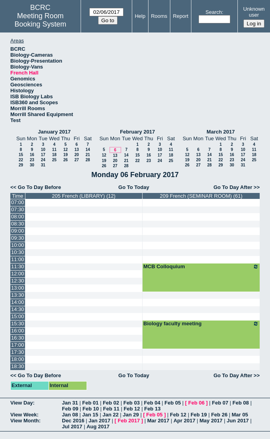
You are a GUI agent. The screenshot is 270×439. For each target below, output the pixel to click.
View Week (23, 415)
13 (76, 149)
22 (21, 160)
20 (76, 155)
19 (65, 155)
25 (54, 160)
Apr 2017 (184, 421)
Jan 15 (90, 415)
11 (54, 149)
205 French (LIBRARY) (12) (84, 196)
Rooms (159, 16)
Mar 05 (239, 415)
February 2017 (137, 132)
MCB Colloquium (201, 266)
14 (87, 149)
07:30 (17, 209)
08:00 (17, 217)
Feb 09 (70, 409)
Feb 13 (152, 409)
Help (140, 16)
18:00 (17, 359)
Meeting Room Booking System (40, 20)
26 (65, 160)
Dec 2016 (73, 421)
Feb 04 (152, 403)
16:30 (17, 338)
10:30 (17, 252)
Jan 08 (70, 415)
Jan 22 (110, 415)
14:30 (17, 309)
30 (32, 165)
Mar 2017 (158, 421)
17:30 (17, 352)
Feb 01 (90, 403)
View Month (24, 421)
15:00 (17, 316)
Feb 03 (131, 403)
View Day (21, 403)
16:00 (17, 331)
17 (43, 155)
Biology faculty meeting (201, 324)
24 (43, 160)
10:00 (17, 245)
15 (21, 155)
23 (32, 160)
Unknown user (253, 12)
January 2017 (54, 132)
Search (214, 12)
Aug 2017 (98, 426)
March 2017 (220, 132)
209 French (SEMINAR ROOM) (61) (201, 196)
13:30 (17, 295)
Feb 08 (241, 403)
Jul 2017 (72, 426)
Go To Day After (233, 187)
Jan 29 (131, 415)
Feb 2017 (129, 421)
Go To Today (133, 187)
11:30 (17, 266)
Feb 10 (91, 409)
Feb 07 (220, 403)
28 (87, 160)
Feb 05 (172, 403)
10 (43, 149)
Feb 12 (131, 409)
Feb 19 (199, 415)
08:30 (17, 224)
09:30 (17, 238)
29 (21, 165)
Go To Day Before (39, 187)
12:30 (17, 281)
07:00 (17, 202)
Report (180, 16)
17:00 (17, 345)
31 (43, 165)
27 (76, 160)
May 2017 (211, 421)
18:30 (17, 366)
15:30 (17, 323)
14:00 (17, 302)
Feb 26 (219, 415)
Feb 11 (111, 409)
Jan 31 (70, 403)
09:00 (17, 231)
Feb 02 (111, 403)
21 (87, 155)
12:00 (17, 274)
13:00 (17, 288)
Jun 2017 (238, 421)
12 (65, 149)
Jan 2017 (99, 421)
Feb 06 (196, 403)
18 (54, 155)
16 (32, 155)
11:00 (17, 259)
